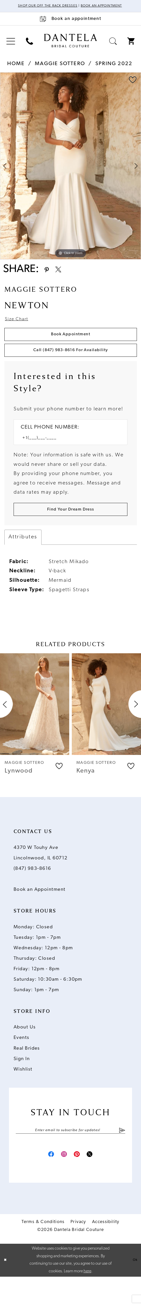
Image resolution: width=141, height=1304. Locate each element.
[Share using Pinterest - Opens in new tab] (49, 276)
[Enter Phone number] (67, 457)
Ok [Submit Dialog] (134, 1287)
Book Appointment (71, 346)
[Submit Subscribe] (121, 1154)
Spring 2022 (113, 69)
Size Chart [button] (19, 328)
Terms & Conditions (43, 1249)
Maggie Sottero (60, 69)
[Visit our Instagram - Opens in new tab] (61, 1180)
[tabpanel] (70, 172)
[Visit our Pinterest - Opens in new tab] (79, 1180)
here (87, 1299)
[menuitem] (11, 47)
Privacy (78, 1249)
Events (21, 1061)
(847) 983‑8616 (32, 892)
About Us (25, 1051)
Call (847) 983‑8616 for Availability (71, 366)
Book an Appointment (40, 913)
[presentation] (34, 727)
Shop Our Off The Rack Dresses (58, 6)
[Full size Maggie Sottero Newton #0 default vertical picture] (70, 172)
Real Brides (27, 1072)
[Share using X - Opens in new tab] (64, 276)
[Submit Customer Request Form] (70, 531)
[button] (11, 47)
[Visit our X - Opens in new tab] (98, 1180)
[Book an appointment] (70, 24)
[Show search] (113, 47)
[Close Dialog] (7, 1287)
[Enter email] (70, 1154)
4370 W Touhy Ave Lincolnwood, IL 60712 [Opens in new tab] (41, 876)
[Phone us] (30, 47)
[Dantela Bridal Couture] (70, 46)
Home (16, 69)
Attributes (22, 561)
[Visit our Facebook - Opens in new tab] (43, 1180)
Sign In (22, 1082)
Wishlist (23, 1092)
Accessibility (105, 1249)
